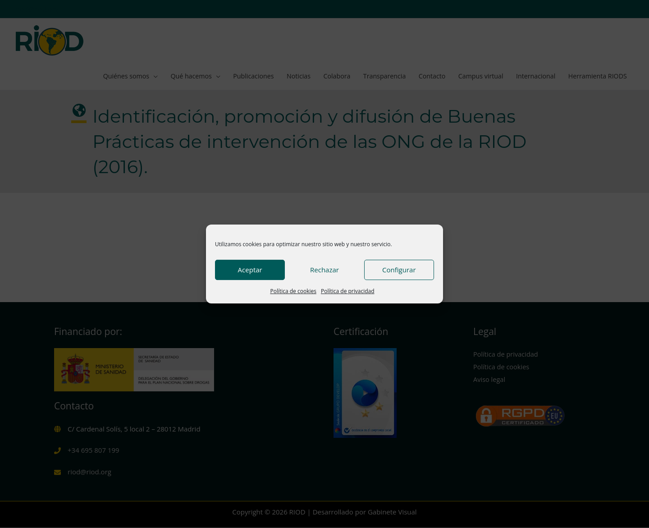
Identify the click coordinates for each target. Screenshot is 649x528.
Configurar (399, 269)
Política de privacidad (348, 291)
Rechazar (324, 269)
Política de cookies (293, 291)
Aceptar (250, 269)
